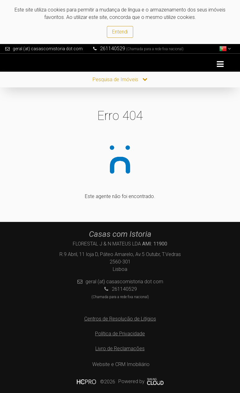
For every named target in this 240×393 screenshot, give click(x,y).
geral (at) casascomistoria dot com (48, 48)
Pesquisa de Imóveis (120, 79)
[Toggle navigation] (220, 64)
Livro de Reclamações (120, 348)
